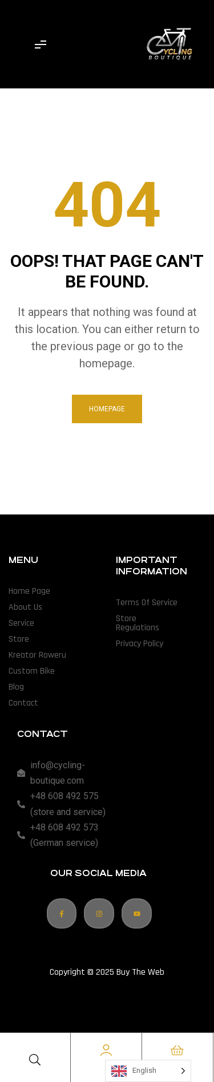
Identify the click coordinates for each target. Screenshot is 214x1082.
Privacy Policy (139, 644)
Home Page (29, 591)
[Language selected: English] (148, 1071)
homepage (107, 409)
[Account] (106, 1050)
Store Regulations (137, 623)
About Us (25, 607)
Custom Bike (32, 671)
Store (19, 639)
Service (21, 623)
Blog (16, 687)
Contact (23, 703)
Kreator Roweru (37, 655)
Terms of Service (146, 603)
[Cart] (177, 1050)
